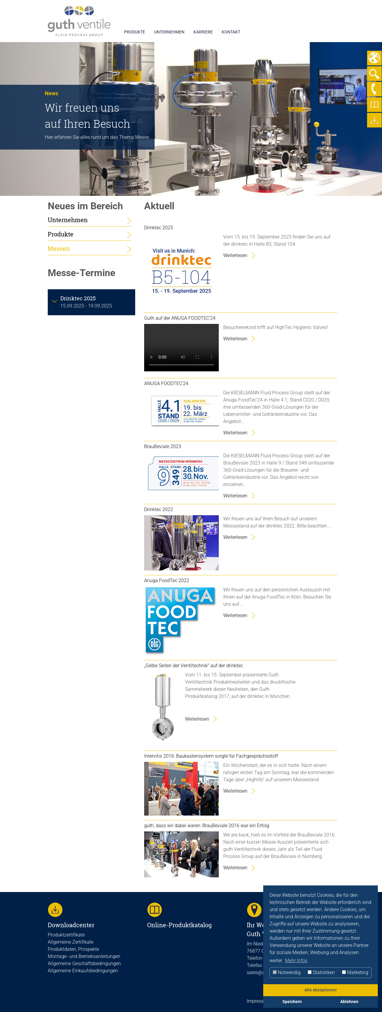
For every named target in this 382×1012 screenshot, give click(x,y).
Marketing (355, 972)
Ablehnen (349, 1001)
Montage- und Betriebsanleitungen (84, 956)
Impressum (258, 1001)
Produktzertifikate (66, 935)
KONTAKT (231, 32)
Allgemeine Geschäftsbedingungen (84, 963)
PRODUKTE (134, 32)
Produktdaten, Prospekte (73, 949)
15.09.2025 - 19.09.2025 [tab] (86, 302)
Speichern (292, 1001)
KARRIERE (203, 32)
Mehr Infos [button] (296, 960)
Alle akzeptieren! (320, 990)
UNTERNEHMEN (169, 32)
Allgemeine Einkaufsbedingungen (83, 970)
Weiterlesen (235, 255)
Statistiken (321, 972)
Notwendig (287, 972)
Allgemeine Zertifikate (70, 942)
